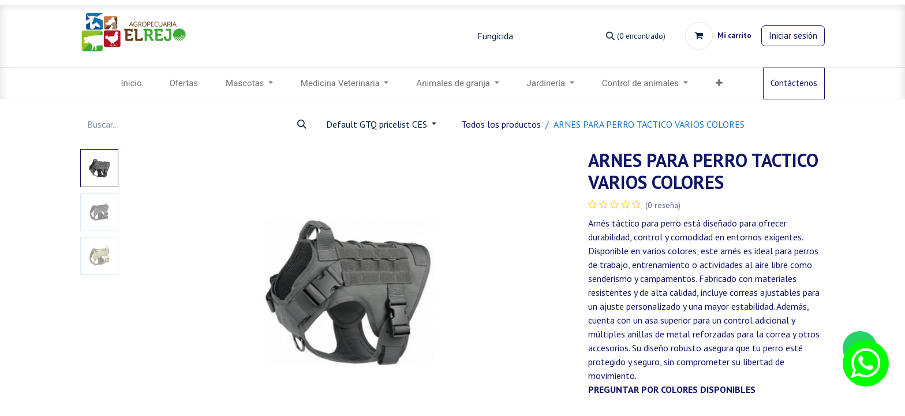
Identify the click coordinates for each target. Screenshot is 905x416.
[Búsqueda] (635, 35)
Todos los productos (501, 124)
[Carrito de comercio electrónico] (718, 36)
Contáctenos (794, 82)
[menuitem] (131, 83)
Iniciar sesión (793, 35)
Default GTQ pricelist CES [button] (377, 124)
